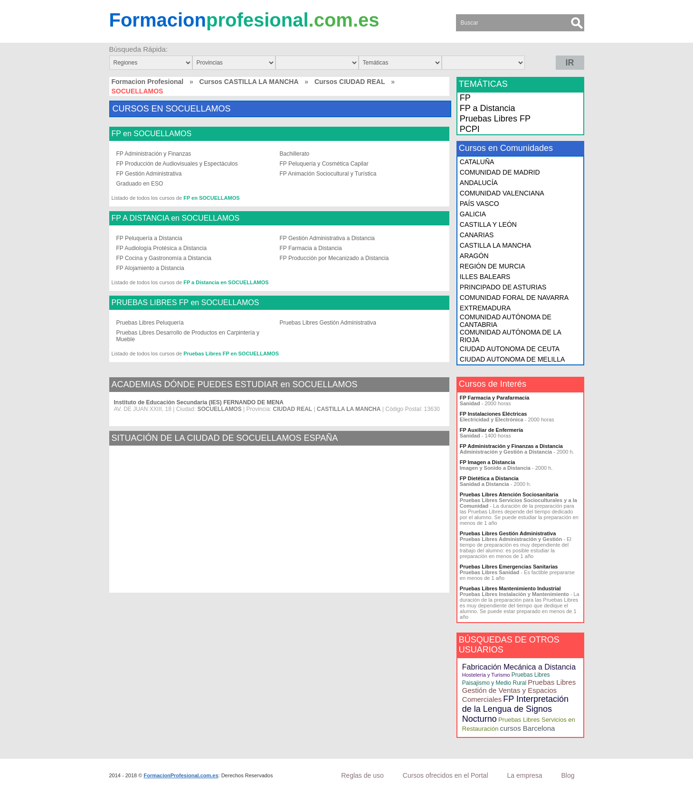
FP (465, 97)
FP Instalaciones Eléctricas (493, 414)
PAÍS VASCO (479, 203)
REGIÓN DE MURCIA (492, 266)
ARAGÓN (474, 256)
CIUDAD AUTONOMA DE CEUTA (510, 349)
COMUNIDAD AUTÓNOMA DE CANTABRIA (505, 320)
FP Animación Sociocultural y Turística (328, 173)
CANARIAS (477, 235)
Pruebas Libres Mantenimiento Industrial (510, 588)
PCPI (470, 129)
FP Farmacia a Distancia (311, 248)
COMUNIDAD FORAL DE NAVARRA (514, 297)
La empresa (524, 775)
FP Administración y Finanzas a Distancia (511, 446)
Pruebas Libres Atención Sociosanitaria (509, 494)
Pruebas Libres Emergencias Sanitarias (509, 566)
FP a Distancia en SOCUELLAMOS (226, 282)
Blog (567, 775)
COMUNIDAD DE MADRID (500, 172)
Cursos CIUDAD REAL (349, 81)
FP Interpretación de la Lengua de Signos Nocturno (515, 709)
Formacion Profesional (148, 81)
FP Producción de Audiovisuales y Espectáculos (177, 163)
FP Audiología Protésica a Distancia (161, 248)
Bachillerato (295, 153)
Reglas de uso (362, 775)
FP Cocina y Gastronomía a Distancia (164, 258)
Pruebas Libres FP (495, 118)
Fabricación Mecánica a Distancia (519, 667)
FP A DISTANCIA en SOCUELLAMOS (176, 218)
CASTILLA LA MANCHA (495, 245)
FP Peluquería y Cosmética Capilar (324, 163)
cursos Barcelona (527, 728)
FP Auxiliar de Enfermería (491, 430)
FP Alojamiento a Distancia (150, 268)
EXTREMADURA (485, 308)
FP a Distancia (487, 108)
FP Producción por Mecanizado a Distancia (334, 258)
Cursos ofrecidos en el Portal (445, 775)
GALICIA (473, 214)
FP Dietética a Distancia (489, 478)
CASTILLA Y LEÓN (488, 224)
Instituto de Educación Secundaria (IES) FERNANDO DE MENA (199, 402)
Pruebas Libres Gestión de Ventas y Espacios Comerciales (519, 690)
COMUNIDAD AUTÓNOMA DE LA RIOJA (510, 336)
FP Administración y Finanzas (153, 153)
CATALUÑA (477, 162)
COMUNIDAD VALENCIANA (502, 193)
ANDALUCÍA (479, 182)
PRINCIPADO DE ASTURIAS (503, 287)
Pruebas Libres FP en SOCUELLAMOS (231, 353)
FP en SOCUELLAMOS (152, 134)
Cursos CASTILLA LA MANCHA (249, 81)
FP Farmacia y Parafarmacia (495, 398)
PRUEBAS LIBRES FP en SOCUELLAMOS (185, 303)
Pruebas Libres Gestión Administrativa (328, 322)
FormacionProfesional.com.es (180, 775)
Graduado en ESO (139, 183)
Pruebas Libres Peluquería (150, 322)
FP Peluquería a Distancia (149, 238)
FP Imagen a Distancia (487, 462)
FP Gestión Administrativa (149, 173)
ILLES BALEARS (485, 276)
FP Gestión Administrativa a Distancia (327, 238)
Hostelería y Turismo (486, 675)
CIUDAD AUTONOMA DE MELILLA (512, 359)
